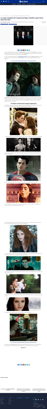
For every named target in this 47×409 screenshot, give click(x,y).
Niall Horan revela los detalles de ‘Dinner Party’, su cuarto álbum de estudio (23, 390)
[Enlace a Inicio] (3, 395)
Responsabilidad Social (39, 406)
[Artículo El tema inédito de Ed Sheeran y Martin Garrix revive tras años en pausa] (39, 383)
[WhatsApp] (25, 50)
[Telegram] (27, 50)
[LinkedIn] (22, 50)
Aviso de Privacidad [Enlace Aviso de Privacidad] (44, 406)
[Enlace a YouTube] (10, 1)
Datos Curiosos (2, 403)
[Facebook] (18, 50)
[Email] (29, 50)
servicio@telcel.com (35, 403)
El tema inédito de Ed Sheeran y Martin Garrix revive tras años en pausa (39, 390)
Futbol (9, 399)
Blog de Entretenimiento (4, 24)
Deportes (24, 4)
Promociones (33, 4)
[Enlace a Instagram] (3, 1)
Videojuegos (19, 4)
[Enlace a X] (8, 1)
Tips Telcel (28, 4)
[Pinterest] (23, 50)
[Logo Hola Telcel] (23, 2)
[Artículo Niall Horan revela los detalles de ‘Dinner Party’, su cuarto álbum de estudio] (23, 383)
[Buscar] (43, 1)
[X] (20, 50)
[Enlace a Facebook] (1, 1)
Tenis (9, 402)
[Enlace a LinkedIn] (6, 1)
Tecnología (14, 4)
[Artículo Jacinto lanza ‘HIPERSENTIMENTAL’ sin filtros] (7, 383)
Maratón (10, 403)
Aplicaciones (1, 399)
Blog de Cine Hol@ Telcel (12, 24)
